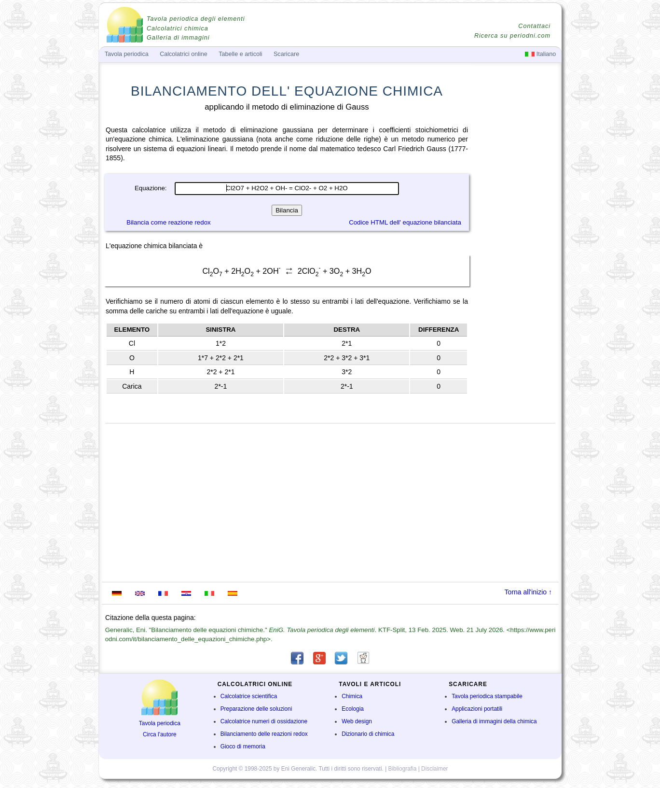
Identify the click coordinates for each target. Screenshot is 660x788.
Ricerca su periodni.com (512, 35)
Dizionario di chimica (368, 734)
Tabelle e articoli (240, 54)
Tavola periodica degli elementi (196, 18)
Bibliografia (402, 768)
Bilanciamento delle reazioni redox (264, 734)
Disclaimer (434, 768)
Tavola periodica (159, 723)
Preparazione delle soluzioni (256, 708)
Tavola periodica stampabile (487, 696)
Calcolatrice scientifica (248, 696)
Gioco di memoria (242, 746)
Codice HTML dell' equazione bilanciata (405, 222)
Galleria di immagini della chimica (494, 721)
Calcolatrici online (183, 54)
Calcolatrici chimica (177, 28)
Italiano (540, 54)
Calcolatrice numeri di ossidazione (263, 721)
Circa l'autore (160, 734)
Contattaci (534, 26)
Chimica (352, 696)
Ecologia (353, 708)
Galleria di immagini (178, 37)
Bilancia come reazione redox (168, 222)
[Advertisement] (515, 273)
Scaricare (286, 54)
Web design (357, 721)
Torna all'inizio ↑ (528, 592)
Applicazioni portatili (477, 708)
